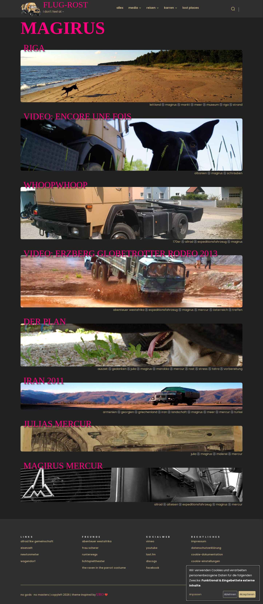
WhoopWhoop (55, 185)
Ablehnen (230, 594)
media (133, 8)
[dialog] (223, 583)
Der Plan (44, 321)
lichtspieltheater (93, 561)
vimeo (150, 541)
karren (169, 8)
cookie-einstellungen (205, 561)
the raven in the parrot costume (104, 568)
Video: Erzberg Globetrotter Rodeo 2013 (120, 253)
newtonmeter (30, 554)
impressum (198, 541)
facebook (152, 568)
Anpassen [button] (195, 594)
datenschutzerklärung (206, 548)
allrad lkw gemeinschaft (37, 541)
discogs (151, 561)
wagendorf (28, 561)
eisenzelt (27, 548)
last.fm (151, 554)
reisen (151, 8)
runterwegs (89, 554)
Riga (34, 48)
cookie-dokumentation (207, 554)
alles (119, 8)
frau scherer (90, 548)
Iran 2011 (43, 380)
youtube (151, 548)
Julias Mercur (57, 424)
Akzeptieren (247, 594)
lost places (190, 8)
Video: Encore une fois (77, 116)
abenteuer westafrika (96, 541)
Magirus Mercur (63, 465)
